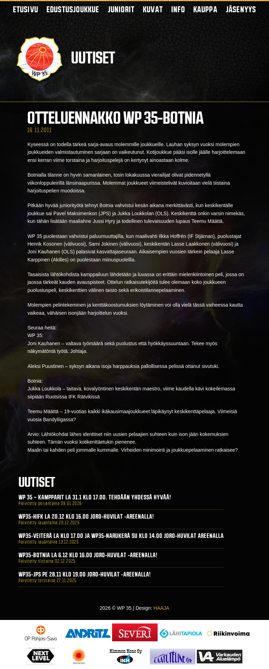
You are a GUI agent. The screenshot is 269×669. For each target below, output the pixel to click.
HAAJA (161, 608)
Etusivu (25, 9)
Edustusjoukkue (73, 9)
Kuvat (153, 9)
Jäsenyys (241, 9)
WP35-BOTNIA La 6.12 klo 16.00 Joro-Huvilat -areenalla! (88, 555)
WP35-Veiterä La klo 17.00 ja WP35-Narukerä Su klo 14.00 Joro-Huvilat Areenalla (121, 536)
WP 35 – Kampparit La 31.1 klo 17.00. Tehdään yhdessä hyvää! (95, 497)
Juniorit (121, 9)
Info (178, 9)
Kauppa (205, 9)
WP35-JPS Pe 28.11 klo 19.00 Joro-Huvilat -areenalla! (85, 574)
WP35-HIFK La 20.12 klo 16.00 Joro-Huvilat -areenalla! (86, 516)
